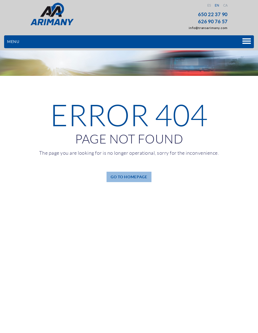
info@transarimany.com (208, 28)
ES (209, 5)
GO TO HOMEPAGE (129, 177)
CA (225, 5)
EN (217, 5)
